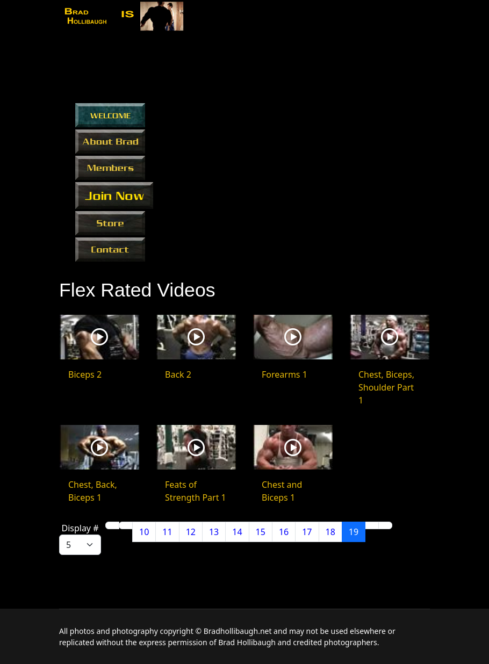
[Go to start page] (112, 525)
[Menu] (423, 18)
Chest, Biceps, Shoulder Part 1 (386, 387)
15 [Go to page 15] (260, 532)
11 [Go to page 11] (167, 532)
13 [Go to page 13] (214, 532)
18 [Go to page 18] (330, 532)
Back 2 (178, 374)
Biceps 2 (85, 374)
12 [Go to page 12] (191, 532)
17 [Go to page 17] (307, 532)
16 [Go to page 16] (284, 532)
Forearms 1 (284, 374)
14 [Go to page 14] (237, 532)
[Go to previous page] (126, 525)
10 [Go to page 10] (144, 532)
